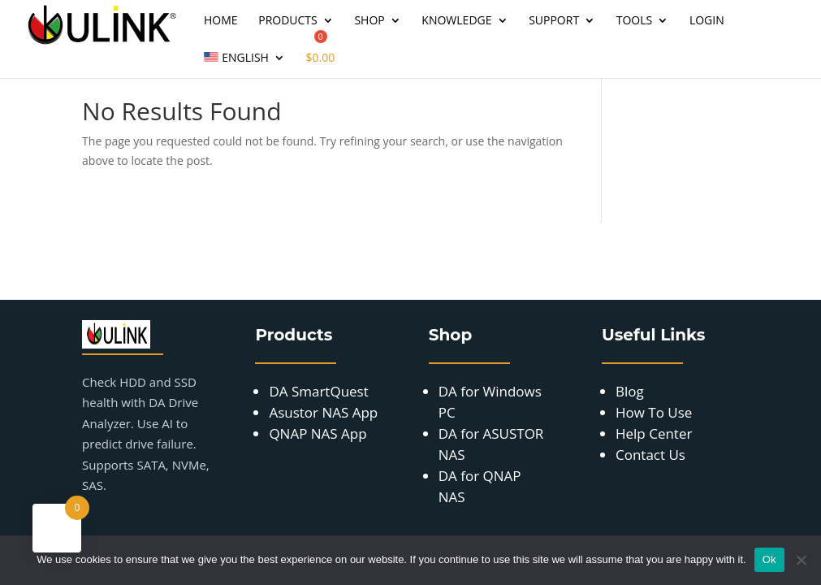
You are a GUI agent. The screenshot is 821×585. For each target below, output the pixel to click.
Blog (630, 391)
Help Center (654, 433)
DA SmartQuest (318, 391)
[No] (801, 560)
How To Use (654, 412)
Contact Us (650, 454)
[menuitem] (244, 65)
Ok (769, 559)
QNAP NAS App (317, 433)
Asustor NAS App (323, 412)
